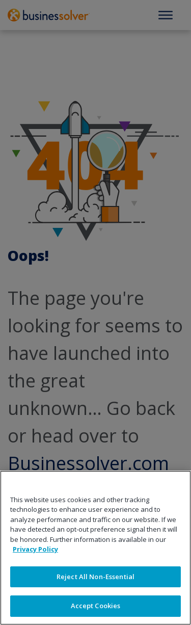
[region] (95, 548)
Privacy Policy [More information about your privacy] (35, 549)
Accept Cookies (96, 605)
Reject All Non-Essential (95, 576)
